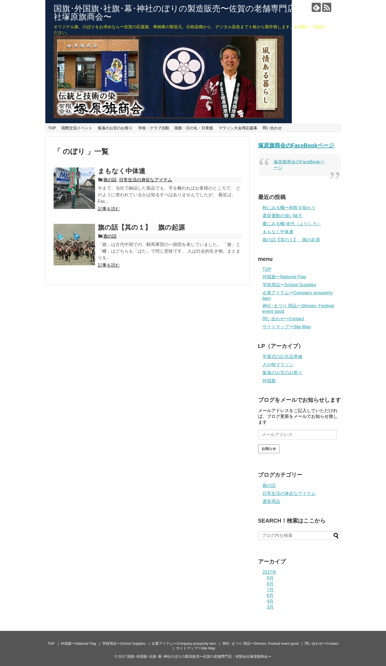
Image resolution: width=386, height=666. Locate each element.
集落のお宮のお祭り (115, 128)
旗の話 (110, 179)
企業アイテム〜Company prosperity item (184, 643)
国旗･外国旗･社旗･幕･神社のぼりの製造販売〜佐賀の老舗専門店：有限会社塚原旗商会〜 (191, 12)
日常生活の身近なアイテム (145, 179)
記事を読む (109, 208)
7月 (270, 589)
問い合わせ (272, 128)
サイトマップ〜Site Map (286, 326)
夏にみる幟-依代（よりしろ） (291, 223)
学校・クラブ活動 (153, 128)
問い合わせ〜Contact (283, 318)
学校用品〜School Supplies (289, 284)
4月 (270, 601)
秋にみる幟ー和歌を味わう (289, 207)
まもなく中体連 (121, 171)
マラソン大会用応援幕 (238, 128)
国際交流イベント (76, 128)
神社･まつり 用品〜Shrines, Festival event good (260, 643)
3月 (270, 607)
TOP (52, 128)
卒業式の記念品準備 (282, 356)
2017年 (269, 572)
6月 (270, 595)
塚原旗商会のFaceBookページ (296, 145)
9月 (270, 578)
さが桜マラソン (277, 364)
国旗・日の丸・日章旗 (193, 128)
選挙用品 (271, 501)
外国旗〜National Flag (284, 276)
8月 (270, 583)
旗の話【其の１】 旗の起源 (141, 227)
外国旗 (269, 380)
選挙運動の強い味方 (282, 215)
